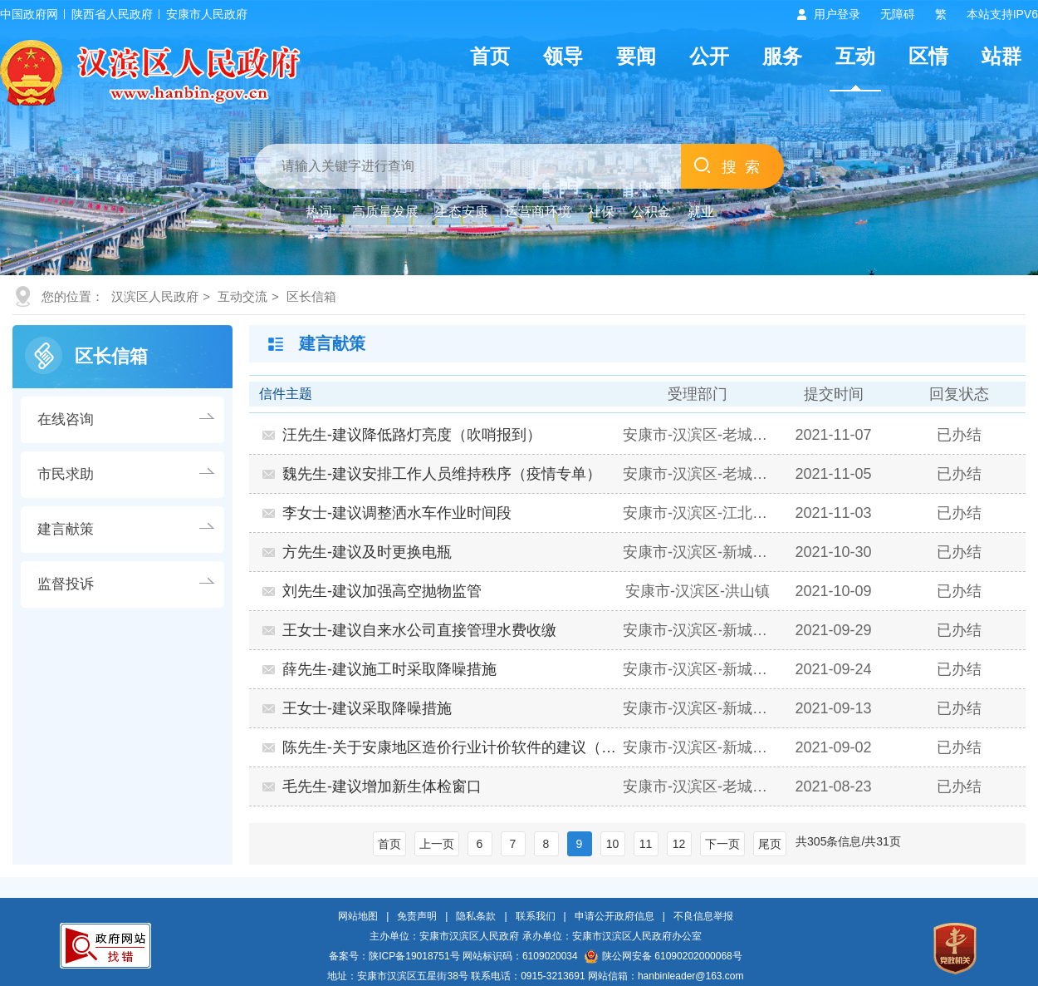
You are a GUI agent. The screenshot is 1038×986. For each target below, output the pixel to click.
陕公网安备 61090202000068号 (663, 956)
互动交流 (242, 296)
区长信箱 (311, 296)
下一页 (722, 843)
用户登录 (837, 14)
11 (646, 843)
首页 (490, 56)
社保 (601, 212)
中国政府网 (29, 14)
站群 (1001, 56)
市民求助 (65, 474)
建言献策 (65, 529)
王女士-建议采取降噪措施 (367, 708)
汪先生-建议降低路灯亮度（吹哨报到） (411, 434)
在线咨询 (65, 419)
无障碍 (897, 14)
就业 (701, 212)
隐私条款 (476, 916)
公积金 (651, 212)
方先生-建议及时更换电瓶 (367, 552)
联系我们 (536, 916)
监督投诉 (65, 584)
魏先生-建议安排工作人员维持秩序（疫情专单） (441, 474)
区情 (928, 56)
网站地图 (358, 916)
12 (679, 843)
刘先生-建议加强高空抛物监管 (382, 591)
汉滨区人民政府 (154, 296)
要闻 (636, 56)
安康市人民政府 (206, 14)
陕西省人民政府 (112, 14)
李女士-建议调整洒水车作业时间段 (397, 513)
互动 (855, 56)
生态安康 (461, 212)
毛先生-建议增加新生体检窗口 (382, 786)
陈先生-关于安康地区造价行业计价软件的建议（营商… (450, 747)
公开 (709, 56)
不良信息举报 (703, 916)
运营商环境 (538, 212)
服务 (782, 56)
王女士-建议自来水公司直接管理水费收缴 (419, 630)
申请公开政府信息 (614, 916)
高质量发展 (385, 212)
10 (612, 843)
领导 (563, 56)
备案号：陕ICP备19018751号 (394, 956)
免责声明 (417, 916)
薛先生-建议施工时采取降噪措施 (389, 669)
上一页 (436, 843)
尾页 (769, 843)
